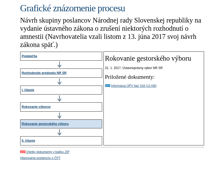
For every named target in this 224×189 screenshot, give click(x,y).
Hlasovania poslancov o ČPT (40, 158)
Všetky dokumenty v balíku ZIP (45, 152)
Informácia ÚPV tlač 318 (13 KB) (134, 86)
